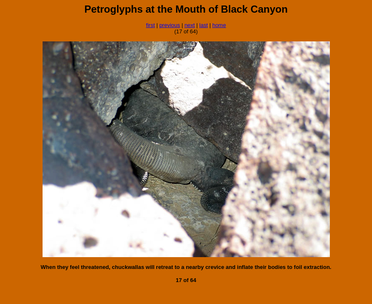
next (190, 25)
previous (169, 25)
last (203, 25)
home (219, 25)
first (150, 25)
